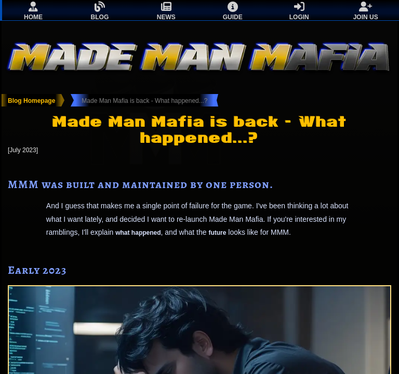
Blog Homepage (31, 100)
